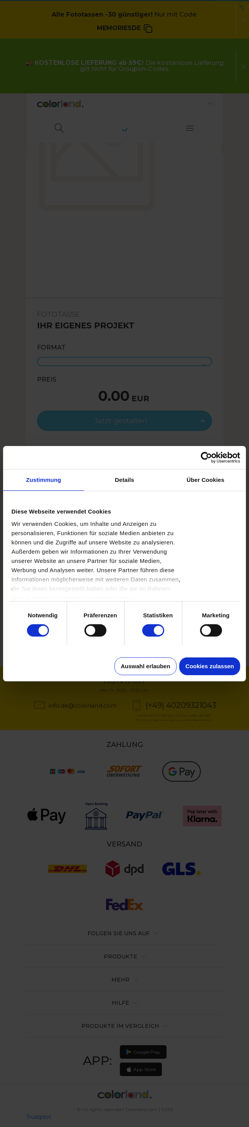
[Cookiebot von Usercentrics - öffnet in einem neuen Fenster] (206, 457)
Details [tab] (124, 479)
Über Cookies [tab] (205, 479)
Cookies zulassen (209, 666)
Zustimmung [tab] (43, 479)
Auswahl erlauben (145, 666)
